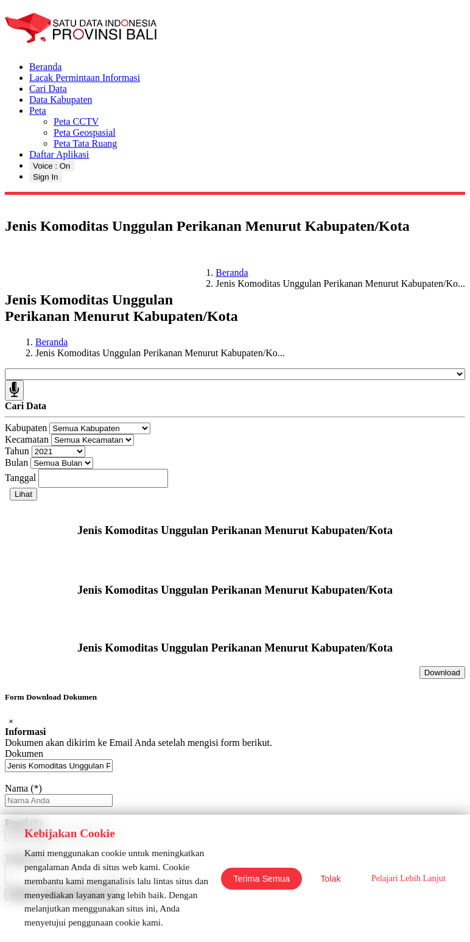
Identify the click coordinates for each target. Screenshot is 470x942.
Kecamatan (27, 439)
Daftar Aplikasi (59, 154)
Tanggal (20, 478)
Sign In (45, 176)
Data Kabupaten (61, 99)
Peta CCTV (76, 121)
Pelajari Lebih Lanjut (408, 878)
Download (442, 672)
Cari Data (48, 88)
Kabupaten (26, 428)
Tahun (17, 451)
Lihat (23, 494)
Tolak (330, 879)
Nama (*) (23, 788)
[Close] (11, 721)
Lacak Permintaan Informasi (84, 77)
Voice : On (52, 165)
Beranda (45, 67)
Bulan (16, 462)
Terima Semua (261, 879)
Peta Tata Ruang (85, 143)
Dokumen (24, 753)
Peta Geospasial (85, 132)
